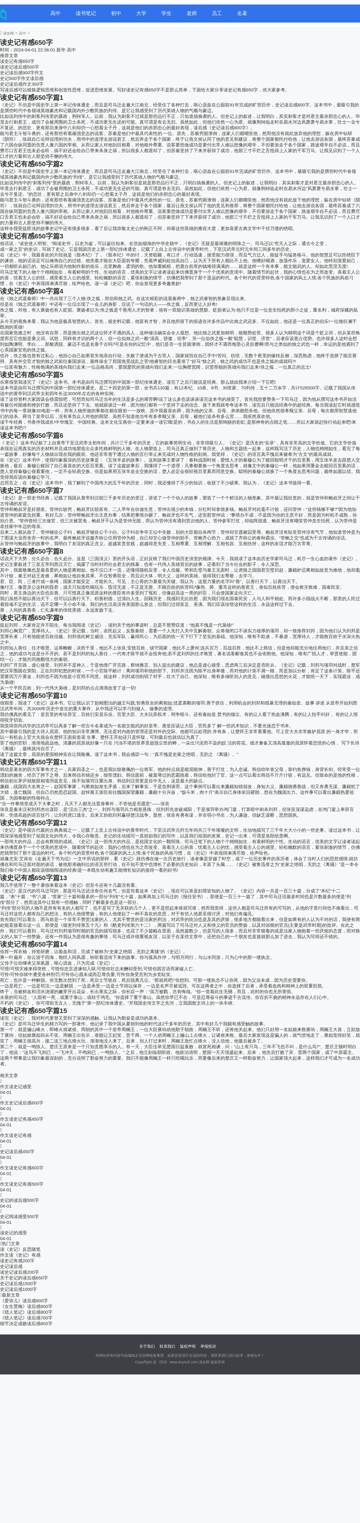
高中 (55, 13)
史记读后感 (11, 1266)
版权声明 (188, 1346)
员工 (217, 13)
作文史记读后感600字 (22, 1102)
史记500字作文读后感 (22, 78)
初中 (116, 13)
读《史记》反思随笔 (20, 1249)
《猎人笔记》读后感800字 (26, 1312)
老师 (192, 13)
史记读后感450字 (17, 1151)
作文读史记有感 (16, 1135)
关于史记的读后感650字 (24, 1277)
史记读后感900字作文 (22, 72)
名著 (242, 13)
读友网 (8, 33)
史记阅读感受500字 (19, 1216)
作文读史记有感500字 (22, 1184)
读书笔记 (86, 13)
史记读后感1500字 (18, 1283)
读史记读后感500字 (19, 66)
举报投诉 (208, 1346)
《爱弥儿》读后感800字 (24, 1300)
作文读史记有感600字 (22, 1167)
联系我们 (167, 1346)
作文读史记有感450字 (22, 1119)
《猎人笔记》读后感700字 (26, 1317)
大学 (141, 13)
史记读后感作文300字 (22, 84)
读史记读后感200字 (19, 1272)
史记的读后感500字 (19, 1200)
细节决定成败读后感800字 (26, 1323)
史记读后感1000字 (18, 1289)
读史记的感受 (13, 1232)
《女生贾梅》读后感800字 (26, 1306)
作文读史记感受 (16, 1086)
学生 (166, 13)
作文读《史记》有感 (20, 1254)
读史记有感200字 (17, 1260)
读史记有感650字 (17, 61)
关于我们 (147, 1346)
